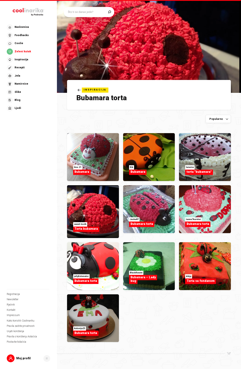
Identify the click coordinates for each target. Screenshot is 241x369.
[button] (28, 358)
